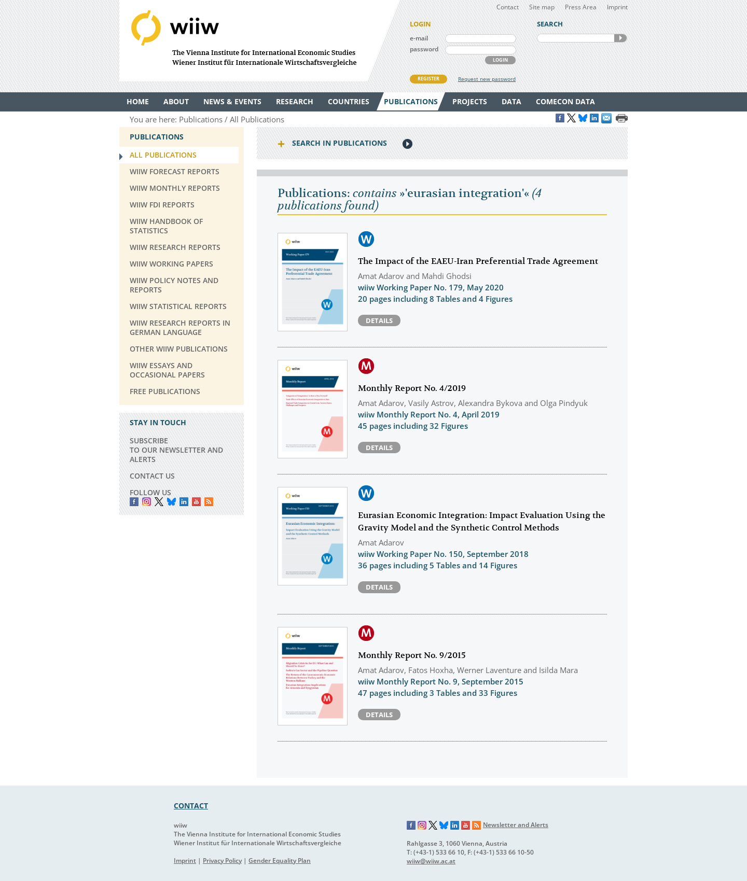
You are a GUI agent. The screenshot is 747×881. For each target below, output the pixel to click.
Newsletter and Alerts (515, 824)
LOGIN (500, 60)
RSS (208, 501)
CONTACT (191, 805)
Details (379, 320)
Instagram (422, 825)
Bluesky (171, 501)
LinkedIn (183, 501)
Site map (542, 7)
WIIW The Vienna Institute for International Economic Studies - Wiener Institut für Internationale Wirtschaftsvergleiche (259, 40)
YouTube (196, 501)
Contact (507, 7)
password (424, 49)
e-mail (419, 38)
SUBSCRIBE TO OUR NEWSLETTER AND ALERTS (176, 450)
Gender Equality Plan (279, 860)
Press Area (581, 7)
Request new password (487, 78)
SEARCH (620, 38)
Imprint (617, 7)
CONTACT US (152, 476)
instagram (146, 501)
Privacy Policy (222, 860)
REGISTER (428, 78)
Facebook (134, 501)
